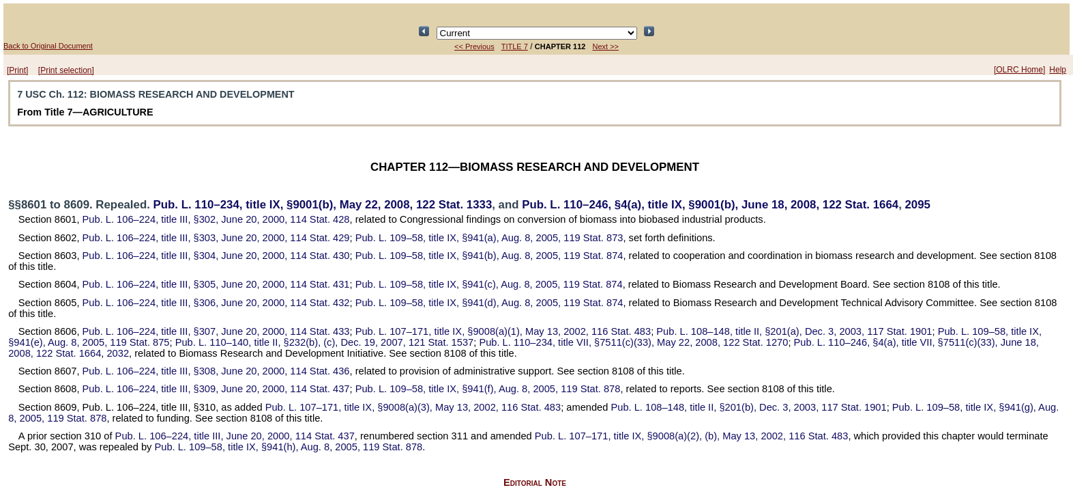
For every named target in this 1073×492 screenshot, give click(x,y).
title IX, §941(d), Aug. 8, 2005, (489, 302)
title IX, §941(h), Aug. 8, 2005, (288, 446)
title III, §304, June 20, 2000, (216, 255)
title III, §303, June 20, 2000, (216, 237)
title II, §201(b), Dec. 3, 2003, (749, 407)
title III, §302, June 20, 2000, (216, 219)
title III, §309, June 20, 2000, (216, 388)
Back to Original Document (48, 46)
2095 (917, 204)
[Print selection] (66, 70)
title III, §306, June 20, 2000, (216, 302)
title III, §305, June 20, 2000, (216, 284)
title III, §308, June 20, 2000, (216, 371)
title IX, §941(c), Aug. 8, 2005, (489, 284)
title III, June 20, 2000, (235, 435)
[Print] (17, 70)
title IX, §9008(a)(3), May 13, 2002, (413, 407)
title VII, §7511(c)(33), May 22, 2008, (633, 342)
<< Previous (474, 46)
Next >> (605, 46)
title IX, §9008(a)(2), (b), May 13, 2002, (692, 435)
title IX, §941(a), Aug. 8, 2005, (489, 237)
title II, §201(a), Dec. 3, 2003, (794, 331)
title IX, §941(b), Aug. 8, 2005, (489, 255)
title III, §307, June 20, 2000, (216, 331)
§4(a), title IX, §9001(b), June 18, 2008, (710, 204)
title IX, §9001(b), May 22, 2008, (323, 204)
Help (1057, 69)
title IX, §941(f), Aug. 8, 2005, (488, 388)
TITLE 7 (514, 46)
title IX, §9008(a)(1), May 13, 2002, (503, 331)
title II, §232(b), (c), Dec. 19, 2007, (324, 342)
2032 (117, 353)
